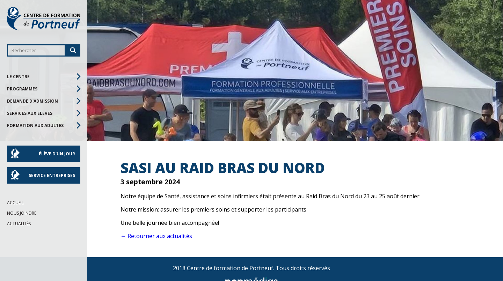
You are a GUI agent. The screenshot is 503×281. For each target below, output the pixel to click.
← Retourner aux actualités (156, 236)
